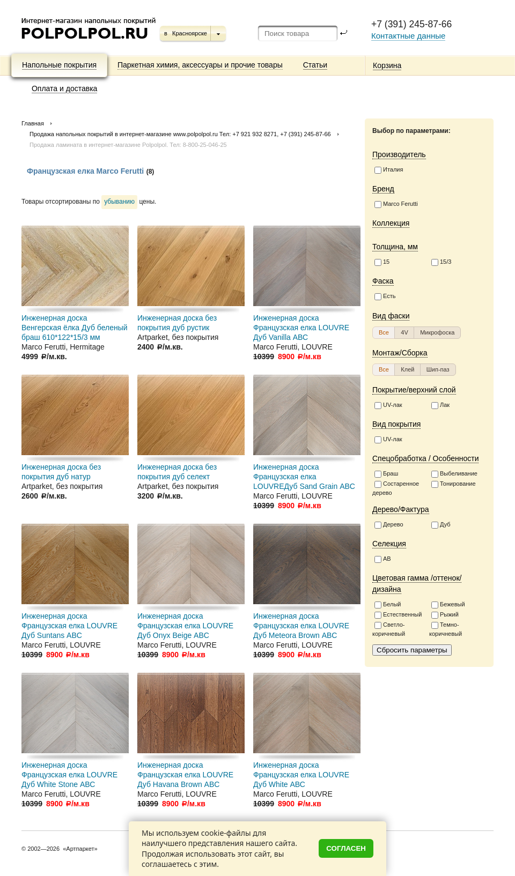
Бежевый (448, 604)
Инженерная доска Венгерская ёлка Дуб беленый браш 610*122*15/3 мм (74, 328)
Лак (440, 405)
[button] (383, 332)
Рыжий (445, 615)
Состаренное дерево (395, 488)
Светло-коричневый (388, 629)
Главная (32, 123)
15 (381, 262)
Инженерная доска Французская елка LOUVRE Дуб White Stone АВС (69, 775)
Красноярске (189, 33)
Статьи (315, 65)
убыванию (119, 201)
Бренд (383, 188)
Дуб (441, 525)
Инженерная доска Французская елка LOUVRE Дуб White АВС (301, 775)
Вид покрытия (396, 424)
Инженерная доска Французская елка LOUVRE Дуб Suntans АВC (69, 626)
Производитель (399, 154)
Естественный (398, 615)
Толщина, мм (395, 246)
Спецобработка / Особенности (425, 458)
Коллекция (390, 223)
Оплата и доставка (64, 88)
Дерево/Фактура (400, 509)
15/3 (441, 262)
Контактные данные (408, 35)
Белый (387, 604)
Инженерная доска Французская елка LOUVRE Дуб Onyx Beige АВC (185, 626)
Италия (388, 170)
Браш (386, 474)
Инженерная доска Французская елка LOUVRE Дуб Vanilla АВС (301, 328)
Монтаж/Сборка (400, 352)
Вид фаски (390, 315)
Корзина (387, 65)
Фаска (383, 281)
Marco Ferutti (396, 204)
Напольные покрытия (59, 65)
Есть (384, 296)
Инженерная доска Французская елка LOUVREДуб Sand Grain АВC (304, 477)
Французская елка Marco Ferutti (85, 171)
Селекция (389, 543)
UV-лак (388, 405)
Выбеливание (454, 474)
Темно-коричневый (445, 629)
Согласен (346, 848)
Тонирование (453, 484)
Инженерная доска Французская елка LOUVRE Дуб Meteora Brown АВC (301, 626)
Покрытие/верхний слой (414, 389)
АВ (382, 559)
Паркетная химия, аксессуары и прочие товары (200, 65)
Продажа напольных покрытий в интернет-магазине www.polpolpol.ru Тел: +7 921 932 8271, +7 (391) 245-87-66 (180, 134)
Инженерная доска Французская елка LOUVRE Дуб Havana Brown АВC (185, 775)
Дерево (388, 525)
